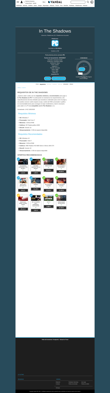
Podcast (85, 5)
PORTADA (19, 5)
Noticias (25, 5)
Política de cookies (85, 383)
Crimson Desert (28, 3)
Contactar (58, 383)
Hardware (71, 5)
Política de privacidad (73, 383)
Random (66, 5)
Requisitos (43, 84)
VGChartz (58, 387)
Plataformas (78, 5)
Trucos (57, 5)
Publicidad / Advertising (73, 382)
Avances (52, 5)
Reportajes (46, 5)
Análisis (30, 5)
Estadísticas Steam (59, 78)
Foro (61, 5)
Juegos (40, 5)
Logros (47, 78)
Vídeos (71, 84)
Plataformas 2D (51, 35)
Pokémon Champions (29, 1)
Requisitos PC (55, 74)
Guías (35, 5)
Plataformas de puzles (63, 35)
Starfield (34, 3)
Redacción (58, 382)
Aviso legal (83, 382)
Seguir (82, 69)
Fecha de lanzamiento (51, 58)
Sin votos (84, 77)
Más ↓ (44, 2)
